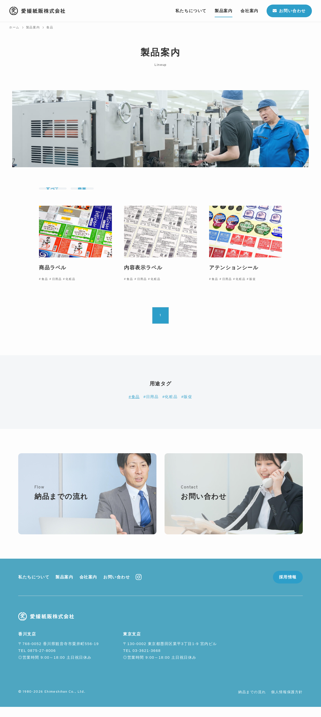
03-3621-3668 (146, 660)
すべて (52, 193)
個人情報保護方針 (287, 702)
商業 (82, 193)
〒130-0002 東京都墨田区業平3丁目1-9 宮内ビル (170, 654)
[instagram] (138, 587)
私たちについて (33, 587)
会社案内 (88, 587)
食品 (135, 406)
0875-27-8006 (42, 660)
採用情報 (288, 587)
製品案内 (64, 587)
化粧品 (171, 406)
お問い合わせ (116, 587)
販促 (188, 406)
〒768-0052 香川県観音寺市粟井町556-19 (58, 654)
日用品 (152, 406)
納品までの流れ (252, 702)
